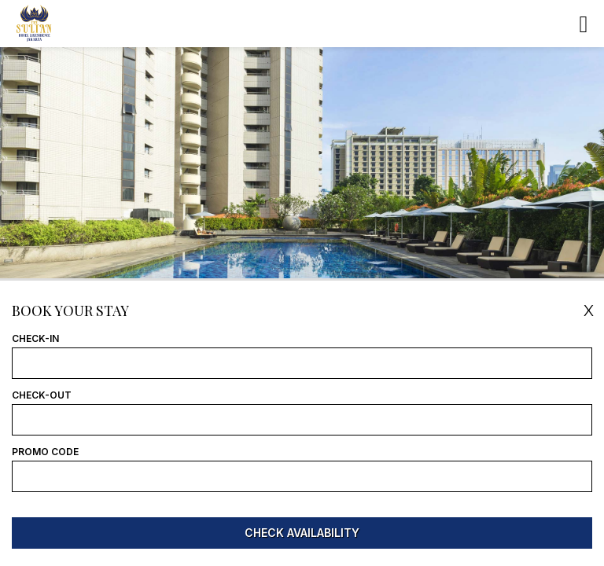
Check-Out (42, 395)
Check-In (35, 339)
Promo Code (45, 452)
